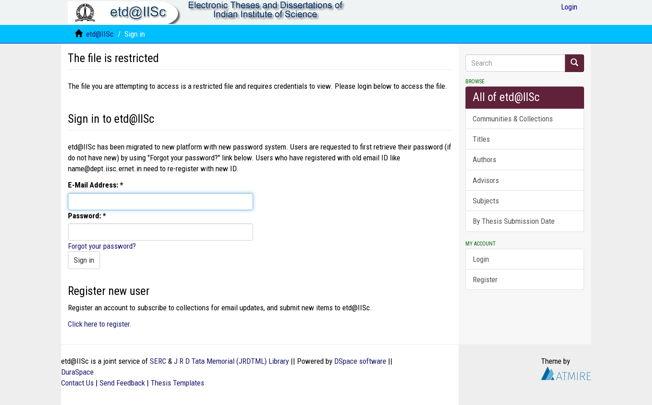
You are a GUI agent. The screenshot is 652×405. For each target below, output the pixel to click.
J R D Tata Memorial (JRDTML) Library (231, 361)
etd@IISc (100, 34)
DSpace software (360, 361)
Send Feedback (122, 382)
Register (485, 279)
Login (481, 259)
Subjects (486, 200)
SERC (158, 361)
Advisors (486, 180)
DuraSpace (77, 371)
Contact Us (77, 382)
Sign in (84, 260)
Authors (484, 159)
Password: (85, 215)
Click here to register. (100, 323)
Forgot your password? (102, 246)
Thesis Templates (177, 382)
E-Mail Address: (94, 184)
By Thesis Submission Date (514, 221)
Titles (481, 139)
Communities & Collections (513, 118)
